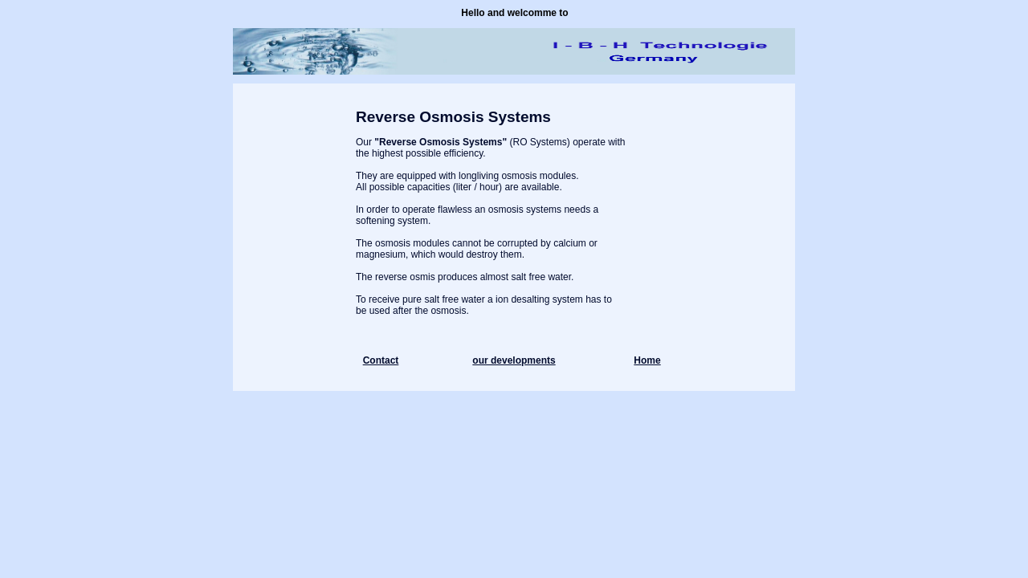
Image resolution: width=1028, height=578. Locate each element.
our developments (513, 360)
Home (647, 360)
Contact (381, 360)
